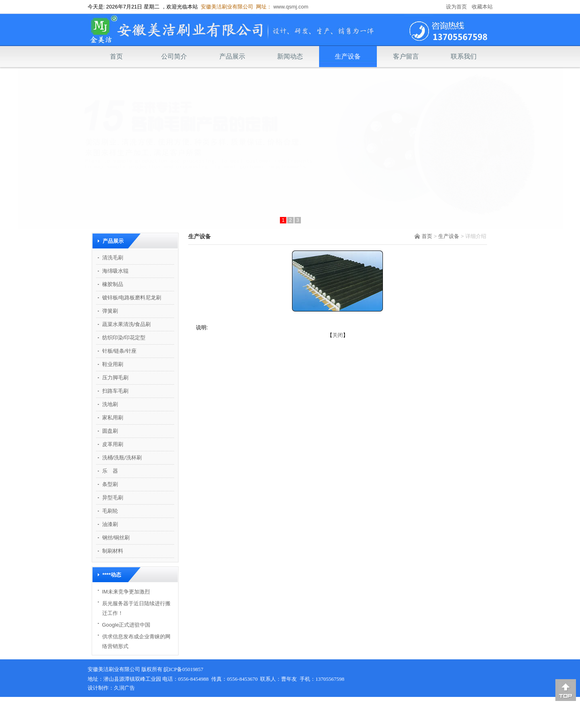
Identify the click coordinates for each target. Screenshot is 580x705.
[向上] (565, 690)
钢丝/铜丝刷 (116, 538)
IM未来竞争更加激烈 (126, 592)
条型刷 (110, 484)
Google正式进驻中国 (126, 625)
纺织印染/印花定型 (124, 338)
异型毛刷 (112, 498)
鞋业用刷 (112, 364)
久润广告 (124, 688)
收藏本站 (482, 7)
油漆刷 (110, 524)
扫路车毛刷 (115, 391)
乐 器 (110, 471)
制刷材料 (112, 551)
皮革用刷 (112, 444)
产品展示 (232, 56)
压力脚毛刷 (115, 378)
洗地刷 (110, 404)
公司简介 (174, 56)
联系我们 (464, 56)
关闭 (337, 335)
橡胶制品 (112, 284)
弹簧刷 (110, 311)
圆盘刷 (110, 431)
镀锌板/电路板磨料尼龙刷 (132, 298)
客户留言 (406, 56)
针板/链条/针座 (119, 351)
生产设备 (348, 56)
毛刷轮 (110, 511)
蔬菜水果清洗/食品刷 (126, 324)
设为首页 (456, 7)
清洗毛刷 (112, 258)
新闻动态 (290, 56)
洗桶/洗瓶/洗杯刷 (122, 458)
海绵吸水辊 (115, 271)
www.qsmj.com (290, 7)
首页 (116, 56)
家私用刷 (112, 418)
